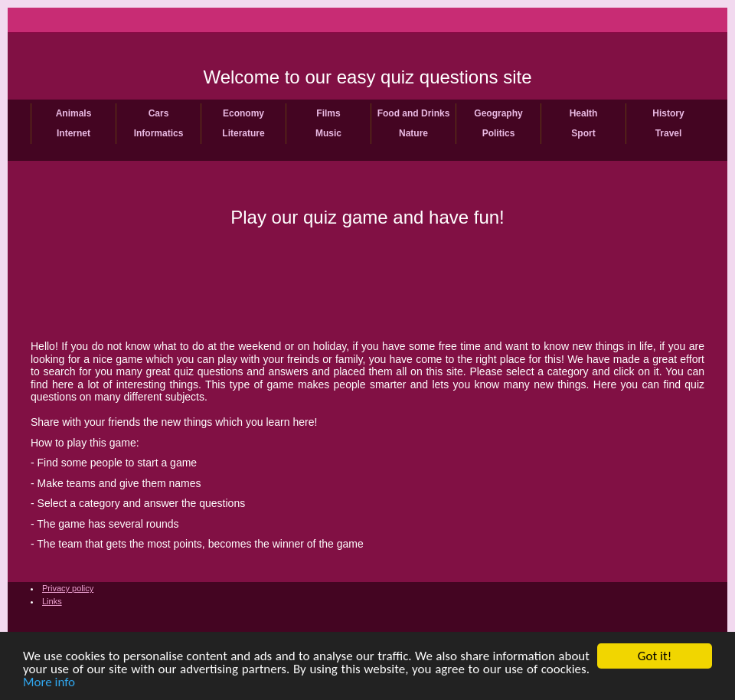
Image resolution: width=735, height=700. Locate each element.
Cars (159, 113)
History (668, 113)
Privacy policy (67, 588)
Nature (413, 133)
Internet (73, 133)
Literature (243, 133)
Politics (498, 133)
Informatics (159, 133)
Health (584, 113)
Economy (243, 113)
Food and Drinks (413, 113)
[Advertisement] (367, 281)
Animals (74, 113)
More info (49, 683)
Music (328, 133)
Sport (583, 133)
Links (52, 601)
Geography (498, 113)
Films (328, 113)
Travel (668, 133)
